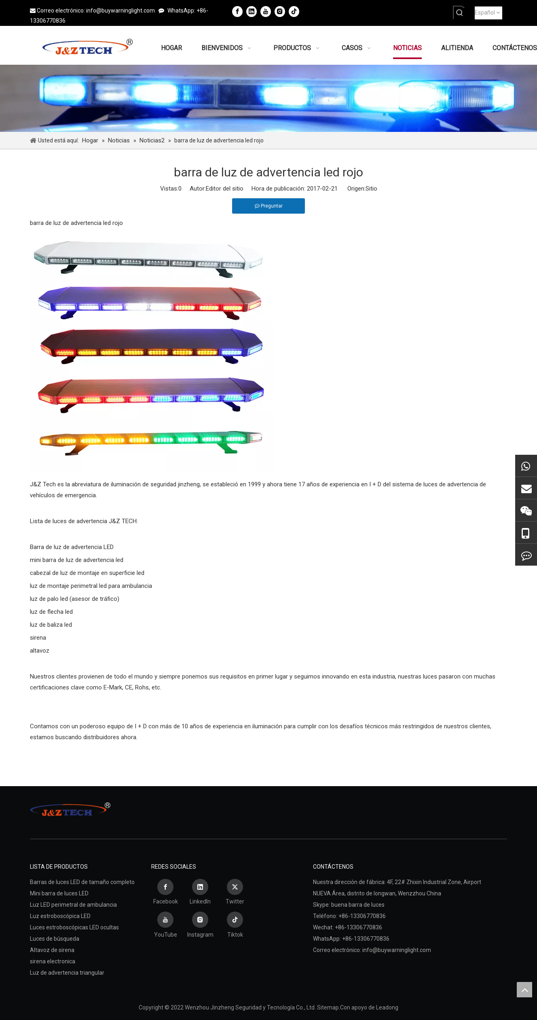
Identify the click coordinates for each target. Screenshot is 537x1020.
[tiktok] (294, 11)
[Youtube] (265, 11)
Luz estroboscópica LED (60, 916)
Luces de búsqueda (54, 938)
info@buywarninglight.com (120, 10)
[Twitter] (235, 893)
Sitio (371, 188)
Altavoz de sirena (52, 950)
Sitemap (328, 1007)
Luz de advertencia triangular (67, 972)
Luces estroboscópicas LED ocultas (74, 927)
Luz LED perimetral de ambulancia (73, 904)
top (524, 989)
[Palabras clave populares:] (460, 12)
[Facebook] (237, 11)
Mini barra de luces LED (59, 893)
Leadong (387, 1007)
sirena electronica (52, 961)
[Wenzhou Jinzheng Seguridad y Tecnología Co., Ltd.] (268, 98)
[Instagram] (280, 11)
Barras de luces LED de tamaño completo (82, 882)
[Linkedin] (251, 11)
